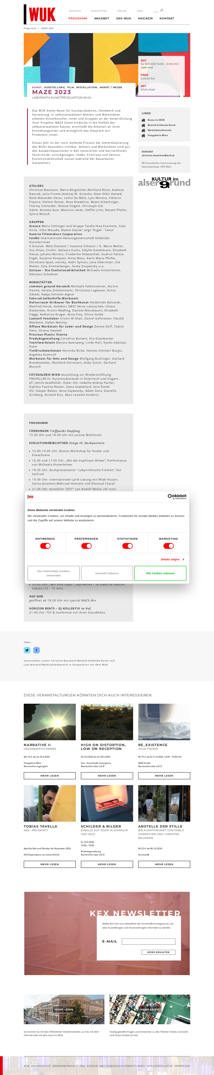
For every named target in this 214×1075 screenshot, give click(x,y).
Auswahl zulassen (107, 573)
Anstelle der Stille (160, 826)
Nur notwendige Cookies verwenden (54, 573)
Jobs (140, 10)
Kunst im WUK (156, 119)
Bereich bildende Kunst (162, 125)
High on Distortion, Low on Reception (103, 747)
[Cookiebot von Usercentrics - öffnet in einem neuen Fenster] (170, 497)
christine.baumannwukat (158, 155)
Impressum (182, 1065)
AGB (26, 1065)
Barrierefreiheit (65, 1065)
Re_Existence (153, 745)
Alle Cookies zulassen (160, 573)
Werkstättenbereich (159, 130)
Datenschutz (41, 1065)
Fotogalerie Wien (158, 135)
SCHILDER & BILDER (101, 826)
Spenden (75, 10)
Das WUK (123, 18)
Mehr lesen (50, 775)
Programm (77, 18)
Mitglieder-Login (160, 1065)
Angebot (101, 18)
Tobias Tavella (41, 826)
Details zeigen (170, 559)
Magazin (145, 18)
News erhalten (158, 952)
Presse (122, 10)
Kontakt (167, 18)
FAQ (82, 1065)
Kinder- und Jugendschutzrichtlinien (116, 1065)
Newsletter (99, 10)
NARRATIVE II (37, 745)
